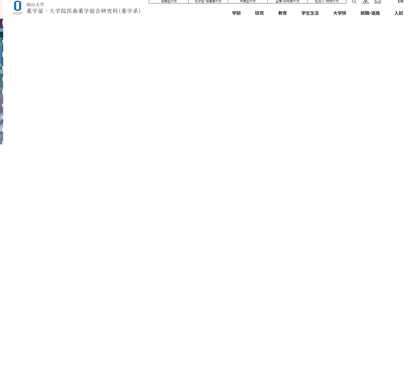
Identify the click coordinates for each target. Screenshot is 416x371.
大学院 (339, 20)
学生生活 (310, 20)
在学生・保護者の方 (208, 8)
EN (400, 8)
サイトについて (129, 350)
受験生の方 (169, 8)
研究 (259, 20)
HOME (379, 135)
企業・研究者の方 (287, 8)
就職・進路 (370, 20)
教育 (282, 20)
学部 (236, 20)
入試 (398, 20)
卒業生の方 (248, 8)
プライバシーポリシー (170, 350)
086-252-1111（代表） (205, 318)
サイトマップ (96, 350)
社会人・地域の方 (327, 8)
